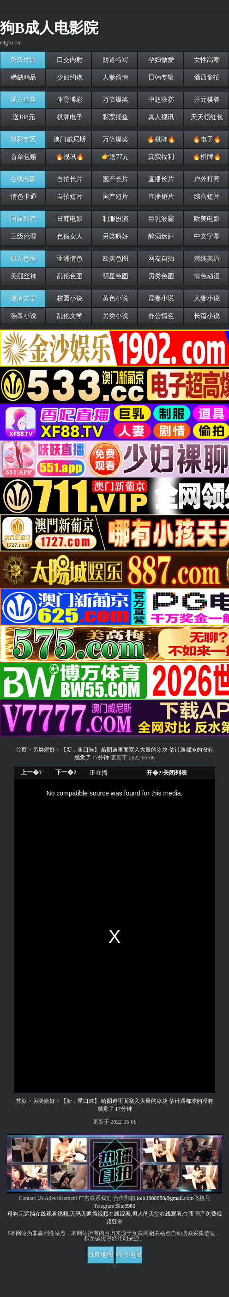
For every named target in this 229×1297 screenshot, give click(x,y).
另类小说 (114, 315)
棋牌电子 (69, 117)
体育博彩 (69, 99)
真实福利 (160, 156)
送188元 (23, 117)
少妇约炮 (69, 77)
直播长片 (160, 179)
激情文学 (23, 298)
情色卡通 (23, 196)
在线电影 (23, 179)
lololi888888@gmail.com (165, 1198)
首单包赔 (23, 156)
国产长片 (114, 179)
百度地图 (101, 1254)
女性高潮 (206, 59)
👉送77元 (114, 156)
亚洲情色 (69, 258)
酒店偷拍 (206, 77)
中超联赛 (160, 99)
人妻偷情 (114, 77)
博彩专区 (23, 139)
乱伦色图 (69, 276)
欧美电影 (206, 218)
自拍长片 (69, 179)
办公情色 (160, 315)
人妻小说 (206, 298)
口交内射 (69, 59)
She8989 (125, 1206)
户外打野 (206, 179)
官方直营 (23, 99)
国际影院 (23, 218)
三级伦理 (23, 236)
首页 (21, 749)
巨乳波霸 (160, 218)
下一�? (66, 772)
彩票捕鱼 (114, 117)
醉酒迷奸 (160, 236)
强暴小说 (23, 315)
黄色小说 (114, 298)
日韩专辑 (160, 77)
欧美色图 (114, 258)
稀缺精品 (23, 77)
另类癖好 (114, 236)
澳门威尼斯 (69, 139)
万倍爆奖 (114, 99)
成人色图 (23, 258)
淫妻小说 (160, 298)
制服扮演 (114, 218)
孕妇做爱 (160, 59)
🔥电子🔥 (206, 139)
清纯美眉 (206, 258)
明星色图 (114, 276)
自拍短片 (69, 196)
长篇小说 (206, 315)
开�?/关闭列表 (166, 772)
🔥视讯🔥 (69, 156)
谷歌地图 (129, 1254)
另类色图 (160, 276)
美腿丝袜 (23, 276)
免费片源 (23, 59)
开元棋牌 (206, 99)
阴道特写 (114, 59)
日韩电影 (69, 218)
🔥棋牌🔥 (160, 139)
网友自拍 (160, 258)
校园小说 (69, 298)
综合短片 (206, 196)
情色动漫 (206, 276)
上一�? (31, 772)
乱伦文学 (69, 315)
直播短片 (160, 196)
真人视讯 (160, 117)
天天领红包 (206, 117)
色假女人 (69, 236)
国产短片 (114, 196)
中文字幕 (206, 236)
